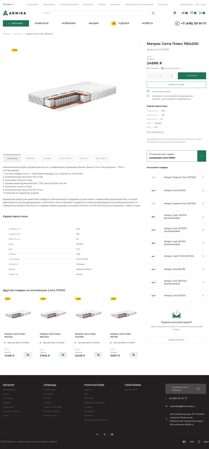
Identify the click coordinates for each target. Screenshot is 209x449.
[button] (153, 68)
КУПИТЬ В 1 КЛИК (176, 85)
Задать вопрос (176, 340)
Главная (7, 34)
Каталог (18, 34)
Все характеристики (155, 132)
